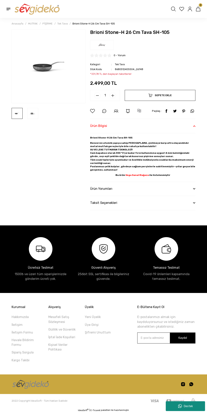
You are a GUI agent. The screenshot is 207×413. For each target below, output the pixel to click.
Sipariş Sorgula (23, 352)
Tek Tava (120, 64)
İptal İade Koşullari (61, 337)
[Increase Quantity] (113, 95)
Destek (185, 406)
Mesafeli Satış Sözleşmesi (58, 319)
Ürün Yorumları (101, 189)
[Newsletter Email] (166, 338)
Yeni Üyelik (93, 317)
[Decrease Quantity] (97, 95)
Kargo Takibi (20, 360)
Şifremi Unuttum (98, 332)
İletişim (17, 325)
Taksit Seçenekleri (103, 203)
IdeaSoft (83, 410)
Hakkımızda (20, 317)
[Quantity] (105, 95)
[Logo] (37, 9)
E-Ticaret (95, 410)
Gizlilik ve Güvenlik (62, 329)
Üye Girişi (92, 325)
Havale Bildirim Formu (23, 342)
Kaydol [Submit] (182, 338)
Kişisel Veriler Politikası (58, 347)
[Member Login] (190, 9)
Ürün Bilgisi (98, 126)
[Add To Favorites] (92, 111)
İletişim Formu (22, 332)
